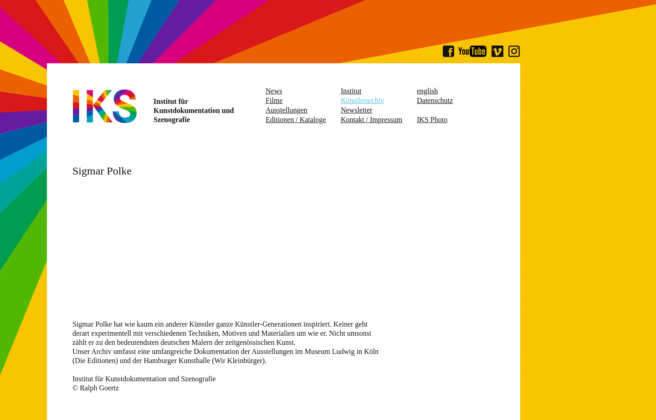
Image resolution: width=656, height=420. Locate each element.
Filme (274, 100)
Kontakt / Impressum (371, 119)
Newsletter (356, 110)
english (427, 91)
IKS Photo (432, 119)
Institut (351, 91)
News (274, 91)
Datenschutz (435, 100)
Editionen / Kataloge (296, 119)
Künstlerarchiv (362, 100)
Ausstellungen (287, 110)
